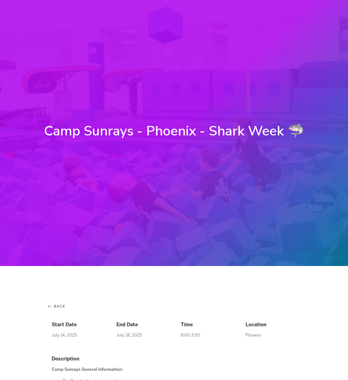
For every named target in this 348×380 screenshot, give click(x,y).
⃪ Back (59, 306)
